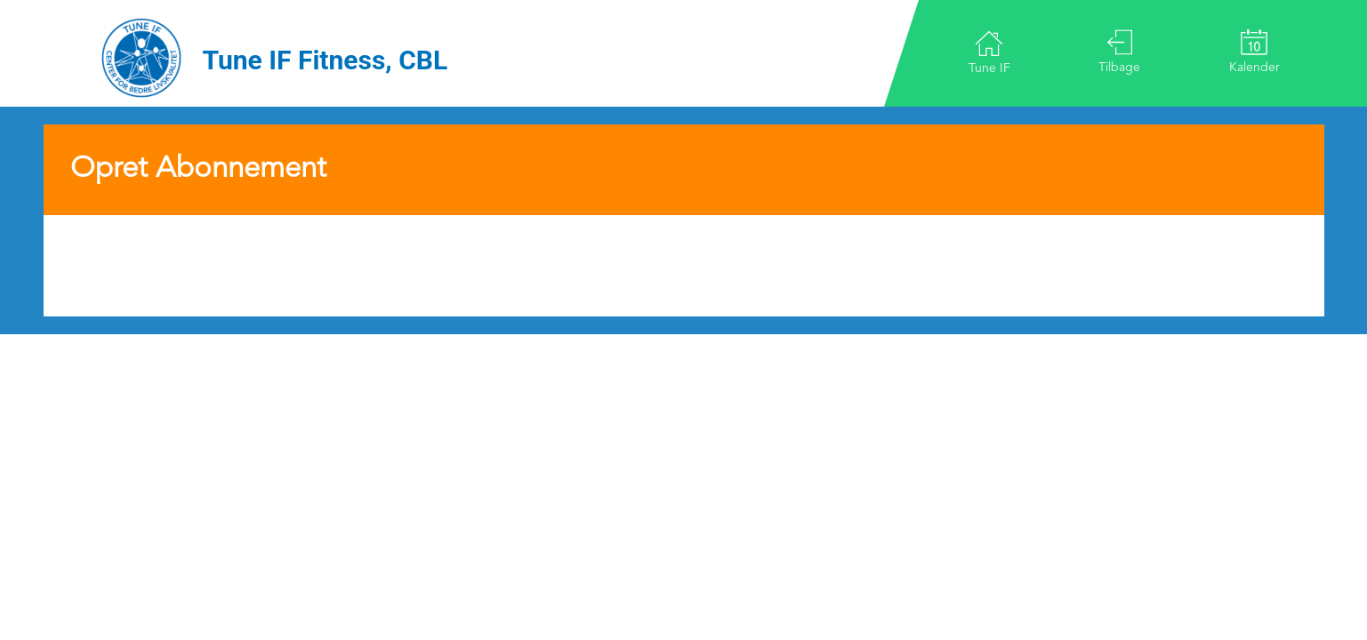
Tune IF (989, 52)
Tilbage (1119, 51)
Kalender (1254, 51)
